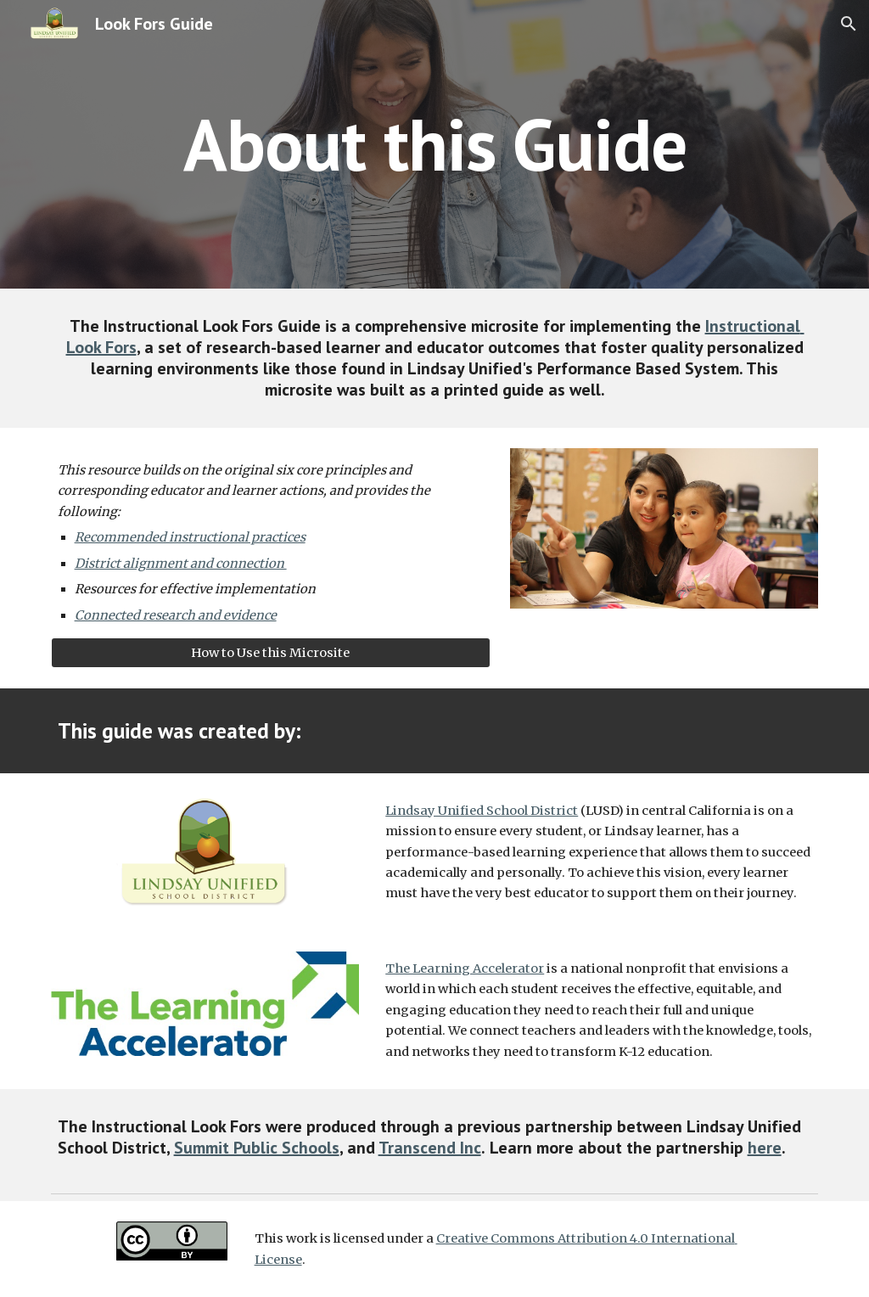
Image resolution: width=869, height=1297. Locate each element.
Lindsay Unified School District (481, 810)
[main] (435, 144)
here (765, 1148)
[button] (848, 23)
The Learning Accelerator (464, 968)
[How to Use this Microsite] (271, 653)
